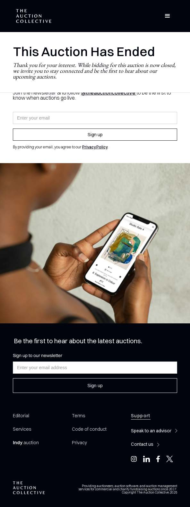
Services (22, 429)
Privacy (79, 442)
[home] (32, 16)
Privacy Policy (95, 147)
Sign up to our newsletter (37, 355)
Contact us (142, 444)
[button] (167, 16)
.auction (26, 442)
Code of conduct (89, 429)
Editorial (21, 415)
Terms (78, 415)
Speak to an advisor (151, 430)
